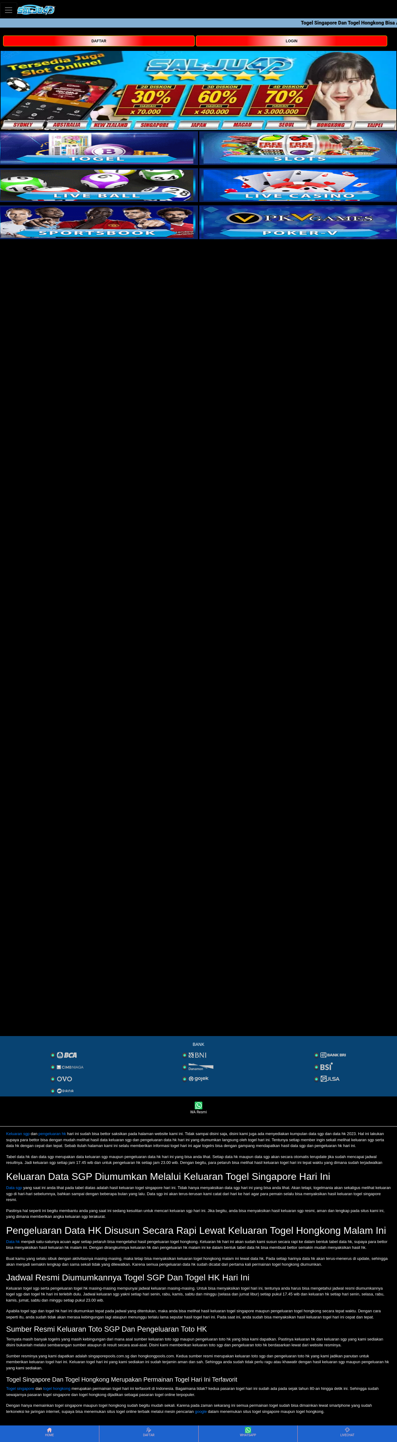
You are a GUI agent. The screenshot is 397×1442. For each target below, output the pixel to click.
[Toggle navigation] (8, 9)
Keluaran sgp (18, 1133)
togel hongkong (57, 1388)
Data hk (13, 1241)
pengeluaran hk (52, 1133)
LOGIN (291, 41)
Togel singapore (20, 1388)
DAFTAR (98, 41)
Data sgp (14, 1187)
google (201, 1411)
